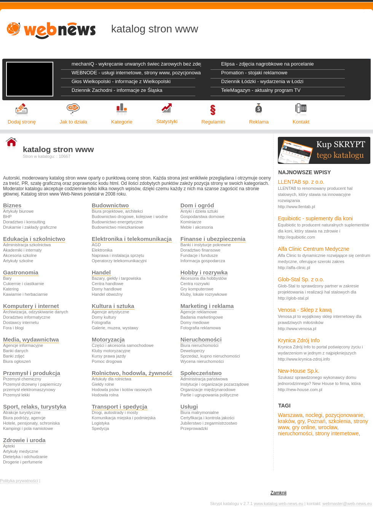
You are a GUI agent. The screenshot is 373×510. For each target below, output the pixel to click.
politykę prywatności (247, 493)
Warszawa (290, 415)
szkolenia (339, 421)
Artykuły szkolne (18, 260)
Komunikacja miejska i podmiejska (124, 417)
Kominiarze (190, 222)
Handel (101, 272)
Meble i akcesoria (196, 227)
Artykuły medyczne (20, 451)
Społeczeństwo (201, 373)
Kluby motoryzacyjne (111, 350)
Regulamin (213, 122)
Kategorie (121, 122)
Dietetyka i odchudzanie (25, 456)
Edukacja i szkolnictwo (34, 239)
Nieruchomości (201, 339)
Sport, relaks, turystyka (34, 406)
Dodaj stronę (22, 122)
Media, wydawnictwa (31, 339)
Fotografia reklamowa (200, 328)
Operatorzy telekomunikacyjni (119, 260)
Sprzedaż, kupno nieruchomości (210, 356)
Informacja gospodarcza (202, 260)
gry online (303, 427)
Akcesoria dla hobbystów (203, 278)
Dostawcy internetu (21, 322)
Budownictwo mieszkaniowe (118, 227)
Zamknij (279, 493)
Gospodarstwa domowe (202, 216)
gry (300, 421)
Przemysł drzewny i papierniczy (32, 384)
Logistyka (100, 423)
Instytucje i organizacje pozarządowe (214, 384)
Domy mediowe (194, 322)
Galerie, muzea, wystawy (115, 328)
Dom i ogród (197, 205)
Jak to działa (73, 122)
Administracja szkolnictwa (27, 244)
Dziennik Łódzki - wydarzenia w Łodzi (262, 81)
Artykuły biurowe (18, 211)
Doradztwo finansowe (200, 250)
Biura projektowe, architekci (117, 211)
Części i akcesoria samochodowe (123, 345)
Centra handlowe (107, 283)
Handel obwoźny (107, 294)
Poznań (316, 421)
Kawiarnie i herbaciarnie (25, 294)
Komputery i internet (31, 306)
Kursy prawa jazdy (109, 356)
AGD (96, 244)
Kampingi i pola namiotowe (28, 428)
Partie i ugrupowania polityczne (209, 395)
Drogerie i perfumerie (22, 462)
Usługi (189, 406)
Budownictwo (110, 205)
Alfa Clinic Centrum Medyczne (313, 249)
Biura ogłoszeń (17, 361)
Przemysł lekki (16, 395)
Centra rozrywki (194, 283)
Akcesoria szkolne (20, 255)
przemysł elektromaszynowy (29, 389)
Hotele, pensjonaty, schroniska (31, 423)
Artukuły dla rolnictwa (111, 379)
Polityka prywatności (19, 480)
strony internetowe (337, 433)
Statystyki (167, 121)
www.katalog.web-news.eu (278, 503)
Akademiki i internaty (22, 250)
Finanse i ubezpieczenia (212, 239)
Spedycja (100, 428)
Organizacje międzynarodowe (208, 389)
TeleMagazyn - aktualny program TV (261, 90)
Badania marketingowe (201, 317)
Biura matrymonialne (199, 412)
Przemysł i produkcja (31, 373)
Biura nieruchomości (199, 345)
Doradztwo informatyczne (26, 317)
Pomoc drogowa (107, 361)
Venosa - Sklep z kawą (305, 310)
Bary (7, 278)
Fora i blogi (13, 328)
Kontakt (301, 122)
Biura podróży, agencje (24, 417)
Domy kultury (104, 317)
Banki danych (15, 350)
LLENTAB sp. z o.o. (301, 182)
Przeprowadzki (194, 428)
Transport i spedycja (119, 406)
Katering (11, 289)
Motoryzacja (108, 339)
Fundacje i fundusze (199, 255)
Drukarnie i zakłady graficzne (30, 227)
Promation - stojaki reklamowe (254, 72)
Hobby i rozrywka (204, 272)
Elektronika (102, 250)
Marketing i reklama (207, 306)
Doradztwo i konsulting (24, 222)
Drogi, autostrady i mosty (115, 412)
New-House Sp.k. (298, 371)
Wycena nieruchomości (202, 361)
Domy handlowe (107, 289)
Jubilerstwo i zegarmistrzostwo (208, 423)
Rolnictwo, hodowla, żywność (132, 373)
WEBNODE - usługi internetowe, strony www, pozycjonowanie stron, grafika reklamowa (136, 72)
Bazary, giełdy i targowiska (116, 278)
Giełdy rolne (103, 384)
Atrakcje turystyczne (21, 412)
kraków (286, 421)
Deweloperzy (192, 350)
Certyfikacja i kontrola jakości (207, 417)
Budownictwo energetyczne (117, 222)
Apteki (9, 446)
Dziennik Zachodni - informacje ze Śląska (117, 90)
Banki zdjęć (13, 356)
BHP (7, 216)
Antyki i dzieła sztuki (199, 211)
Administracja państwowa (204, 379)
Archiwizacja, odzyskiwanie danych (35, 312)
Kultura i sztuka (113, 306)
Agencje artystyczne (110, 312)
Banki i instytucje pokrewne (205, 244)
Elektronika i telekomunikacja (132, 239)
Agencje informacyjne (23, 345)
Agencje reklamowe (198, 312)
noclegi (314, 415)
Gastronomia (20, 272)
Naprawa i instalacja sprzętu (118, 255)
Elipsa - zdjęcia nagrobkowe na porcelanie (267, 64)
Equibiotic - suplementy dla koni (315, 218)
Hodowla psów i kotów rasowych (122, 389)
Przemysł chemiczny (22, 379)
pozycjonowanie (344, 415)
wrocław (327, 427)
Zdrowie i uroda (24, 440)
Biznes (12, 205)
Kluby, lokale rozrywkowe (203, 294)
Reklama (258, 122)
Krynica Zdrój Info (299, 340)
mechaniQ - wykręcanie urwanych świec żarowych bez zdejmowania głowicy (136, 64)
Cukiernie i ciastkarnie (23, 283)
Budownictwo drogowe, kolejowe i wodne (130, 216)
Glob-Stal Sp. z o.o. (301, 279)
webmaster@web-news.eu (347, 503)
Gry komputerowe (197, 289)
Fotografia (101, 322)
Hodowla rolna (105, 395)
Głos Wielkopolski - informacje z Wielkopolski (121, 81)
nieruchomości (295, 433)
